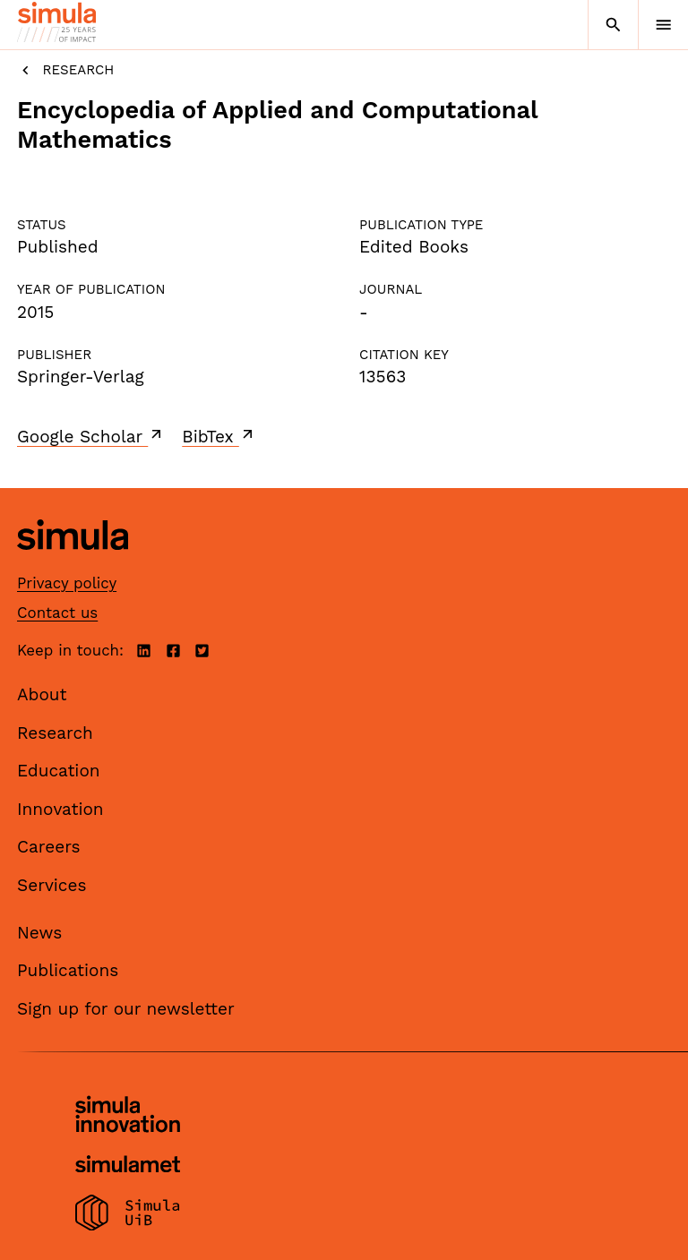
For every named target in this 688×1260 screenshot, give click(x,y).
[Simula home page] (72, 563)
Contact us (57, 612)
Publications (67, 970)
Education (58, 770)
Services (51, 885)
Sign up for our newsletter (126, 1009)
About (42, 694)
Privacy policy (66, 583)
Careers (49, 846)
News (39, 932)
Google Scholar (91, 436)
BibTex (219, 436)
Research (65, 70)
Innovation (60, 809)
